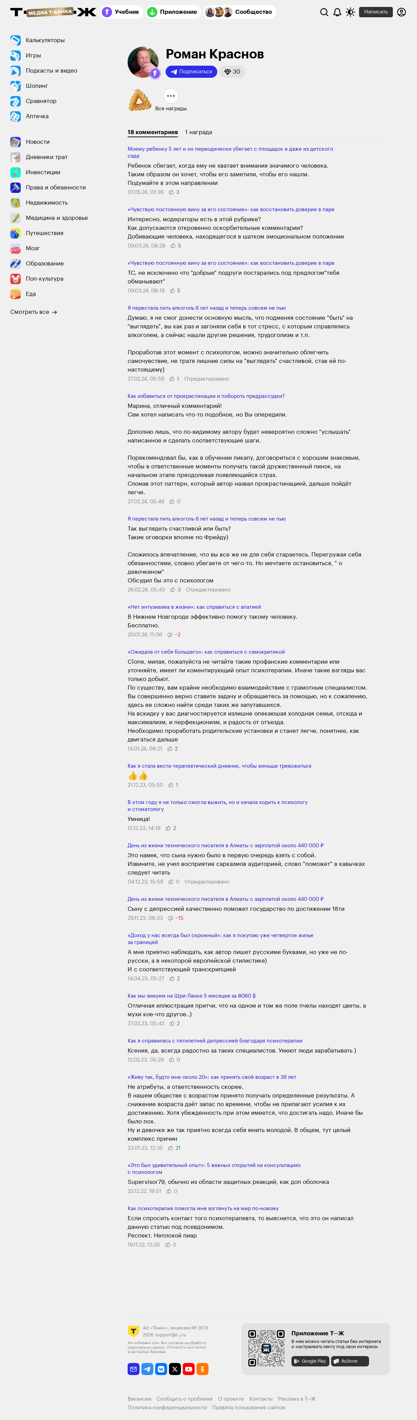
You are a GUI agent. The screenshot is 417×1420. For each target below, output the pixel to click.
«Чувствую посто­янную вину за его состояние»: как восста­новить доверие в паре (231, 209)
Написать (376, 12)
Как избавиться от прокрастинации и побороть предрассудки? (206, 396)
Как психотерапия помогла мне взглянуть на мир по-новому (203, 1208)
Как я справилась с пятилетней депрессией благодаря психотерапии (215, 1041)
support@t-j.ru (170, 1335)
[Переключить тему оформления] (350, 12)
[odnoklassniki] (203, 1369)
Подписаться (191, 71)
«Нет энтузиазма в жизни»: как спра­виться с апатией (194, 607)
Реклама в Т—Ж (297, 1399)
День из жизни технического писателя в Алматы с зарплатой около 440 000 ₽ (226, 845)
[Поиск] (324, 12)
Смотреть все (33, 312)
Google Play (309, 1361)
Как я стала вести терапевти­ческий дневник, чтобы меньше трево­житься (219, 766)
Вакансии (139, 1399)
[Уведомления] (337, 12)
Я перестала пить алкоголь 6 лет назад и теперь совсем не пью (207, 308)
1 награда (198, 132)
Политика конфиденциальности (167, 1407)
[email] (134, 1369)
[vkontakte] (161, 1369)
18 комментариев (153, 132)
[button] (155, 74)
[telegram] (147, 1369)
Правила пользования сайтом (249, 1407)
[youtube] (189, 1369)
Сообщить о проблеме (185, 1399)
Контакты (261, 1399)
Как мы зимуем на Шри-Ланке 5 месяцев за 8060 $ (192, 996)
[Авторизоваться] (401, 12)
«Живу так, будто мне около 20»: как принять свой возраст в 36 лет (212, 1077)
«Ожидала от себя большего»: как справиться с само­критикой (206, 652)
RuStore (345, 1361)
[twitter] (175, 1369)
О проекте (231, 1399)
